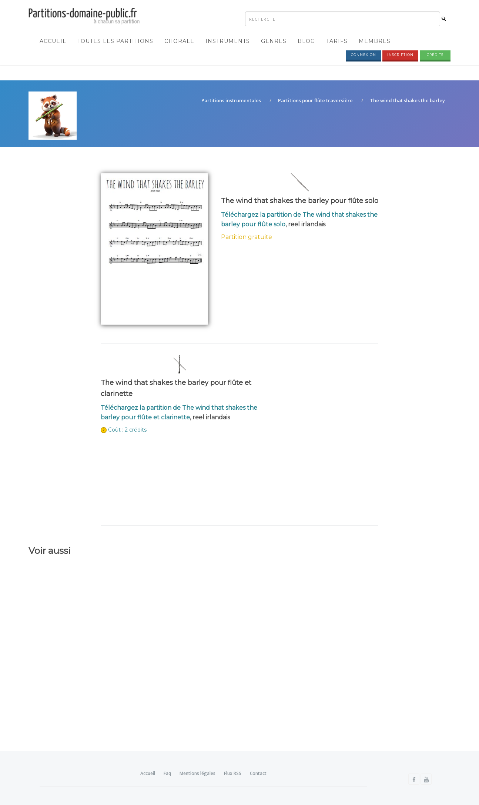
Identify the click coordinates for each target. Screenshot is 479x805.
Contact (258, 773)
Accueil (53, 41)
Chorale (179, 41)
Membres (375, 41)
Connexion (363, 55)
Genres (274, 41)
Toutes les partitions (115, 41)
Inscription (400, 55)
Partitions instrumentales (231, 100)
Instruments (227, 41)
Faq (167, 773)
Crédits (435, 55)
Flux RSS (232, 773)
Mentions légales (197, 773)
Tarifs (337, 41)
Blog (306, 41)
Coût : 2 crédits (127, 429)
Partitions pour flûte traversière (315, 100)
